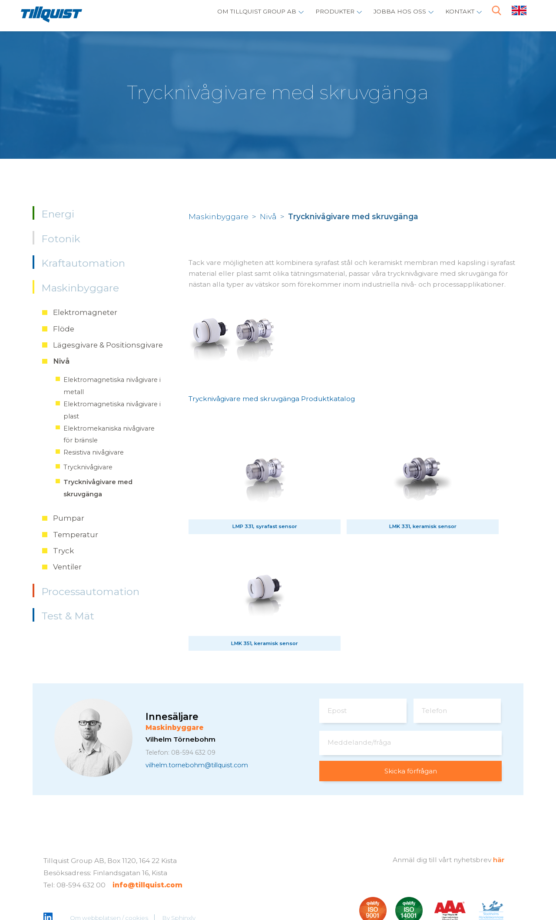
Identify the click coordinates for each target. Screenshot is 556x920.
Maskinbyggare (80, 288)
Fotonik (60, 239)
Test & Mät (67, 616)
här (499, 827)
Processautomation (90, 591)
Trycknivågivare (88, 467)
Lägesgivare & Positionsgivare (108, 345)
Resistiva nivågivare (93, 452)
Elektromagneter (85, 312)
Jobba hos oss (394, 15)
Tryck (63, 550)
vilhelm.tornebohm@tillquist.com (202, 731)
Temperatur (75, 534)
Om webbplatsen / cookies (109, 884)
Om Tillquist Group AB (237, 15)
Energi (57, 214)
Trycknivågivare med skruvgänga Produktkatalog (272, 399)
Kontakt (458, 15)
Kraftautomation (83, 263)
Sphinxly (184, 884)
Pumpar (68, 518)
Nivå (61, 361)
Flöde (63, 329)
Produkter (323, 15)
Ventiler (67, 566)
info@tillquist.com (147, 851)
